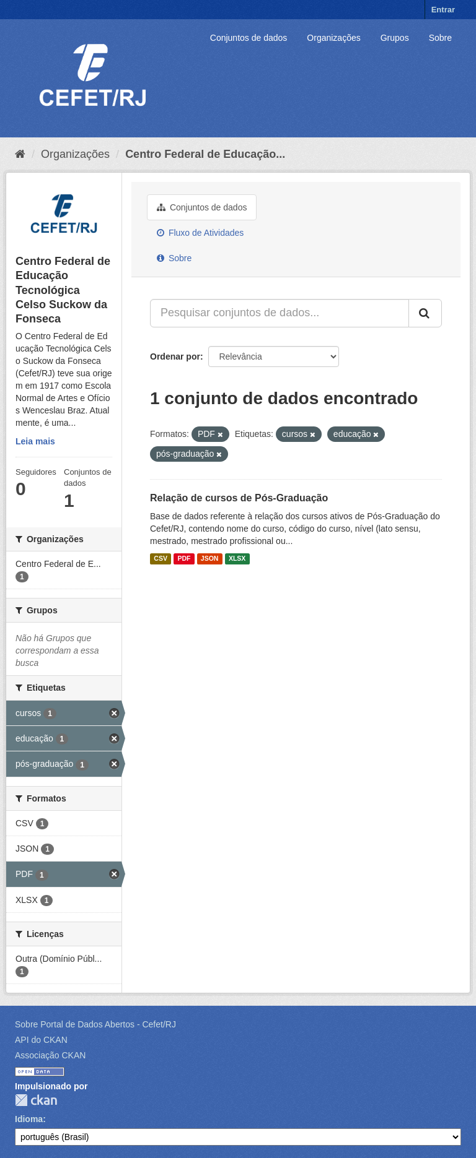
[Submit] (425, 313)
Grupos (395, 38)
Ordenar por (175, 356)
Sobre (440, 38)
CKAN (36, 1100)
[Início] (20, 154)
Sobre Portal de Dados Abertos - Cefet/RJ (95, 1024)
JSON (210, 559)
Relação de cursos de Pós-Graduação (239, 498)
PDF (183, 559)
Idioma (29, 1119)
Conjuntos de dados (249, 38)
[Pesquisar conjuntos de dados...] (279, 313)
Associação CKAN (50, 1055)
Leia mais (35, 441)
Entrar (443, 9)
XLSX (237, 559)
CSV (160, 559)
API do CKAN (41, 1040)
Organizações (333, 38)
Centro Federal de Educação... (205, 154)
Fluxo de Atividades (200, 233)
